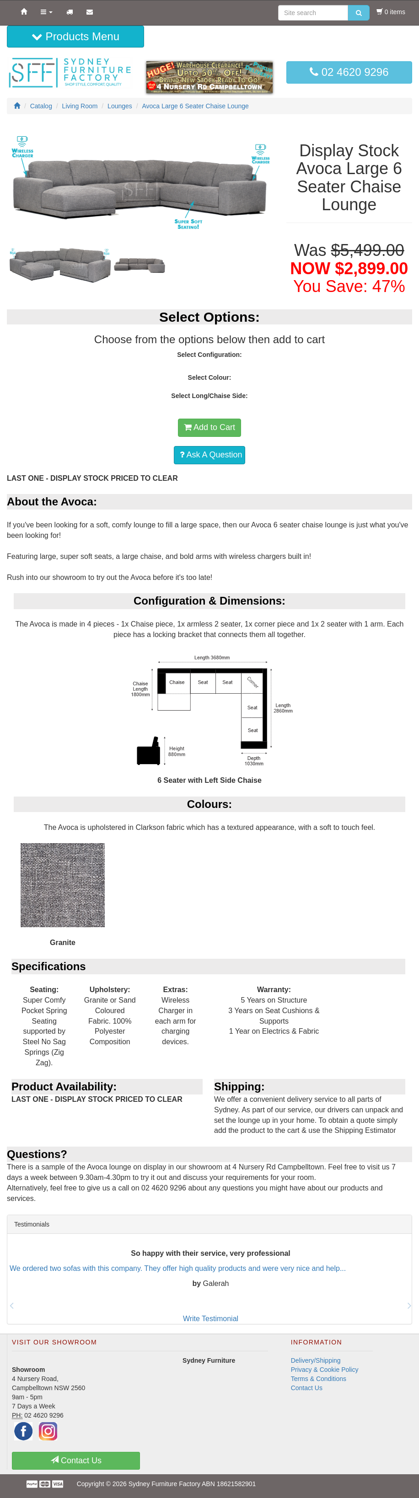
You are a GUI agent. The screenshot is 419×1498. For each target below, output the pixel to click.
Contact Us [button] (76, 1460)
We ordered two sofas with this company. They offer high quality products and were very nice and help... (178, 1268)
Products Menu (75, 36)
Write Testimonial (210, 1319)
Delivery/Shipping (316, 1360)
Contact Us (306, 1388)
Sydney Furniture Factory (164, 1483)
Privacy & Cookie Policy (325, 1369)
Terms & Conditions (318, 1378)
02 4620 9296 (349, 72)
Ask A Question (211, 454)
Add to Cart (209, 427)
